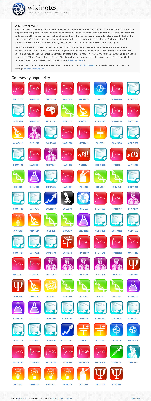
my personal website (33, 68)
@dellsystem (21, 398)
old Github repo (87, 65)
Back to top (136, 398)
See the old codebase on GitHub (61, 398)
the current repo (75, 60)
